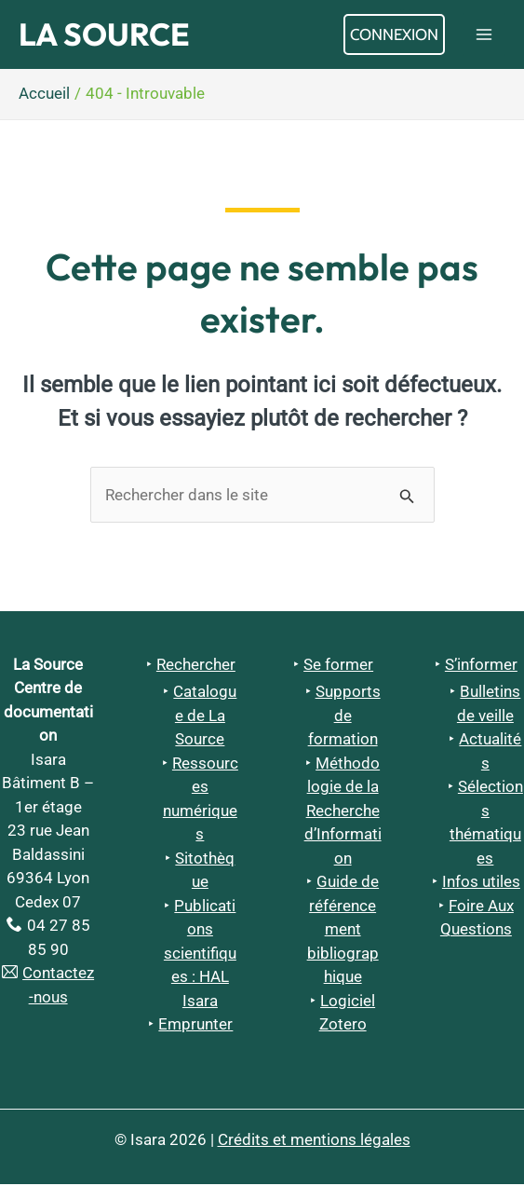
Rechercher (195, 665)
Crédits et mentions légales (314, 1141)
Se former (338, 665)
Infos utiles (481, 883)
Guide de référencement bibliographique (343, 931)
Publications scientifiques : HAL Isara (200, 955)
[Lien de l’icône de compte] (394, 35)
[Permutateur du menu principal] (485, 35)
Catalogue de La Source (204, 717)
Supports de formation (344, 717)
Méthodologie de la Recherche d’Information (343, 812)
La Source (108, 35)
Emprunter (195, 1025)
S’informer (481, 665)
